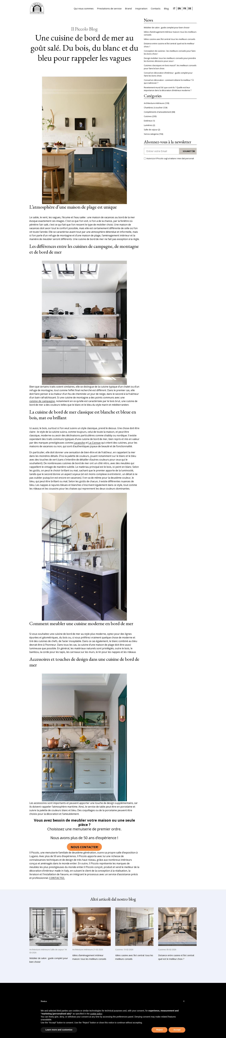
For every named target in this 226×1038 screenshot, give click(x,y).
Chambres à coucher (153, 107)
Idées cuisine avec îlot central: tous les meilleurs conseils (169, 39)
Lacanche (79, 442)
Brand (128, 8)
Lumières (148, 125)
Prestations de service (109, 8)
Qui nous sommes (84, 8)
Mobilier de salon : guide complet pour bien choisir (167, 27)
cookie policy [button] (96, 1013)
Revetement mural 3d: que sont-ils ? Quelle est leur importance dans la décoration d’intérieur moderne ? (167, 89)
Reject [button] (159, 1029)
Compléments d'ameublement (157, 112)
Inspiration (141, 8)
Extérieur (148, 120)
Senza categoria (151, 134)
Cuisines (148, 116)
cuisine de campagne (42, 401)
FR (184, 8)
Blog (166, 8)
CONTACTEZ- (57, 878)
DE (189, 8)
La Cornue (94, 442)
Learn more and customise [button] (59, 1029)
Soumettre (189, 151)
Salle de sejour (150, 129)
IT (174, 8)
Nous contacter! (84, 847)
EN (179, 8)
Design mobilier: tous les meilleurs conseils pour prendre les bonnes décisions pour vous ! (170, 59)
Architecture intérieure (154, 103)
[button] (183, 1001)
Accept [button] (176, 1029)
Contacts (155, 8)
